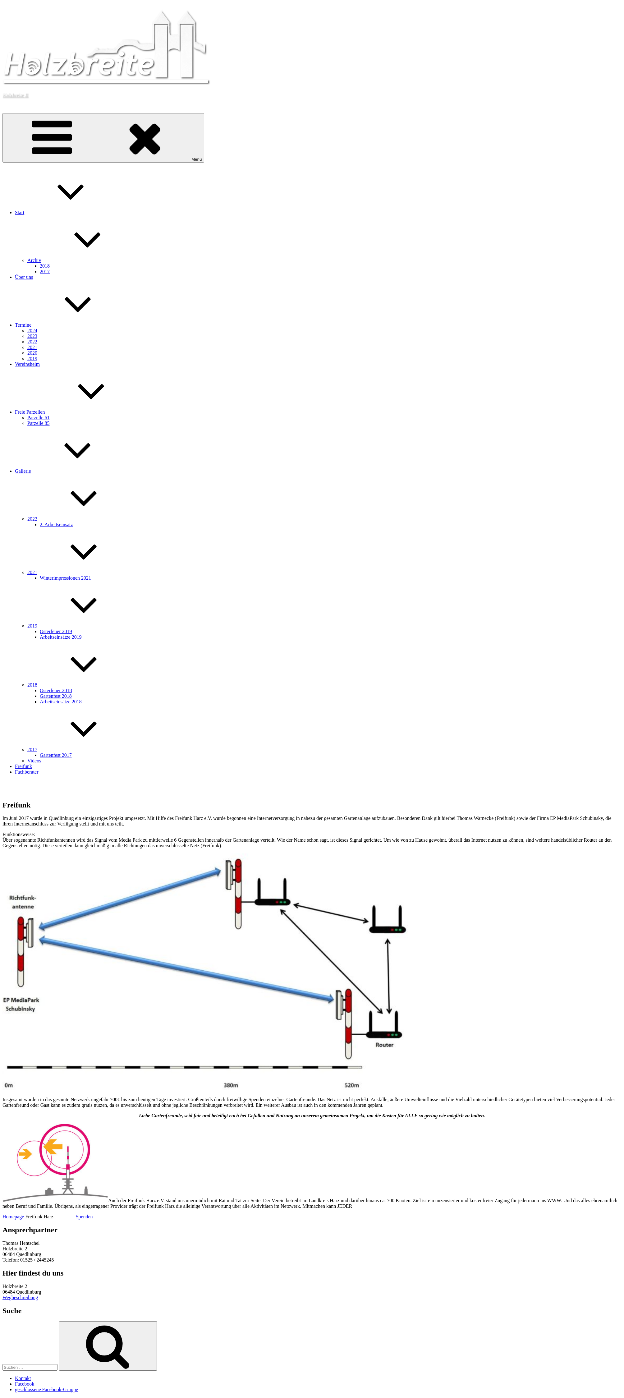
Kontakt (23, 1378)
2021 (32, 347)
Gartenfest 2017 (56, 755)
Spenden (84, 1216)
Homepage (13, 1216)
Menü (103, 138)
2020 (32, 353)
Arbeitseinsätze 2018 (61, 701)
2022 (32, 341)
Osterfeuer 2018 (56, 690)
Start (66, 212)
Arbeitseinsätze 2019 (61, 637)
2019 (32, 358)
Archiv (80, 260)
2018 (45, 266)
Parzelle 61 (38, 417)
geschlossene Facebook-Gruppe (46, 1389)
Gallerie (69, 471)
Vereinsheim (27, 364)
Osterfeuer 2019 (56, 631)
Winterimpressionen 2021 (65, 578)
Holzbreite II (15, 94)
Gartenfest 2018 (56, 696)
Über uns (24, 277)
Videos (34, 760)
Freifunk (23, 766)
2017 (45, 271)
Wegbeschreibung (20, 1297)
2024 (32, 330)
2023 (32, 336)
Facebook (24, 1384)
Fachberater (27, 772)
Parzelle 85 (38, 423)
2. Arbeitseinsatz (56, 524)
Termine (70, 325)
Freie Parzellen (76, 412)
